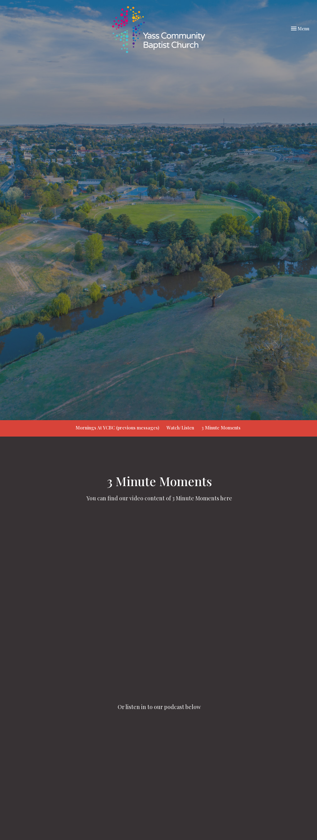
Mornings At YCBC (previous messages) (117, 427)
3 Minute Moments (221, 427)
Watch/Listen (180, 427)
